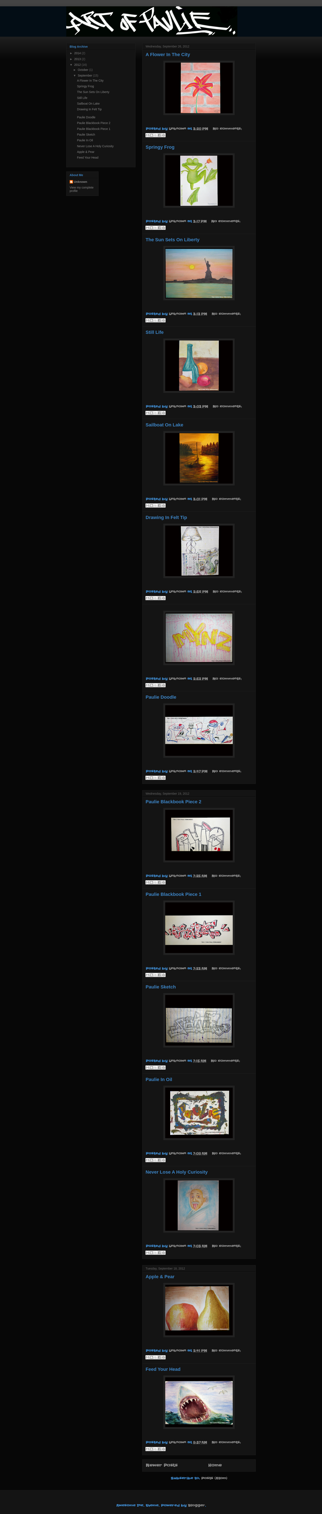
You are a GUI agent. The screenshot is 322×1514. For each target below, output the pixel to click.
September (85, 75)
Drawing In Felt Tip (166, 517)
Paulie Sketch (161, 987)
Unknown (80, 181)
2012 (78, 64)
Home (215, 1465)
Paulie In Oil (159, 1079)
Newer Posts (161, 1465)
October (83, 69)
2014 (78, 53)
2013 (78, 59)
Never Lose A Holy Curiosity (177, 1172)
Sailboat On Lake (164, 424)
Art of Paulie (69, 11)
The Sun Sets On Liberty (172, 239)
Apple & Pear (160, 1276)
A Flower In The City (168, 54)
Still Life (155, 332)
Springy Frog (160, 147)
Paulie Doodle (161, 697)
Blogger (196, 1505)
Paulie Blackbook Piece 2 (173, 801)
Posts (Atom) (214, 1478)
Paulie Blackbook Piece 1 (173, 894)
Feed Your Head (163, 1369)
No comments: (227, 128)
